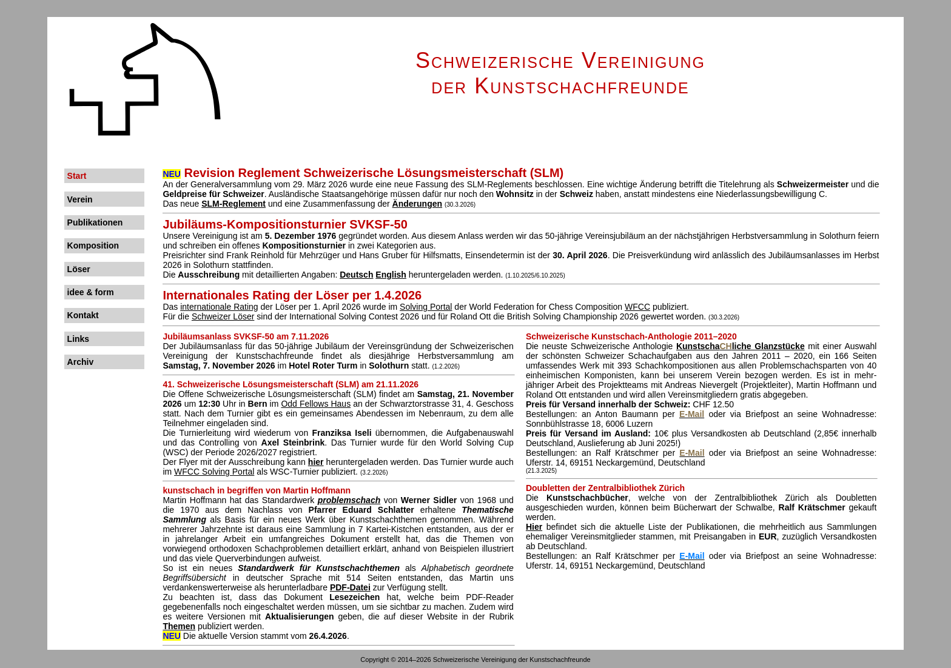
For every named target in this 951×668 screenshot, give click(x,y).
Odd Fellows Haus (316, 404)
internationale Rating (219, 307)
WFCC (637, 307)
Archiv (80, 362)
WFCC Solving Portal (214, 471)
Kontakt (83, 315)
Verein (80, 199)
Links (78, 339)
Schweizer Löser (223, 316)
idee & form (90, 292)
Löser (78, 269)
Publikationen (95, 222)
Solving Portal (426, 307)
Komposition (93, 245)
